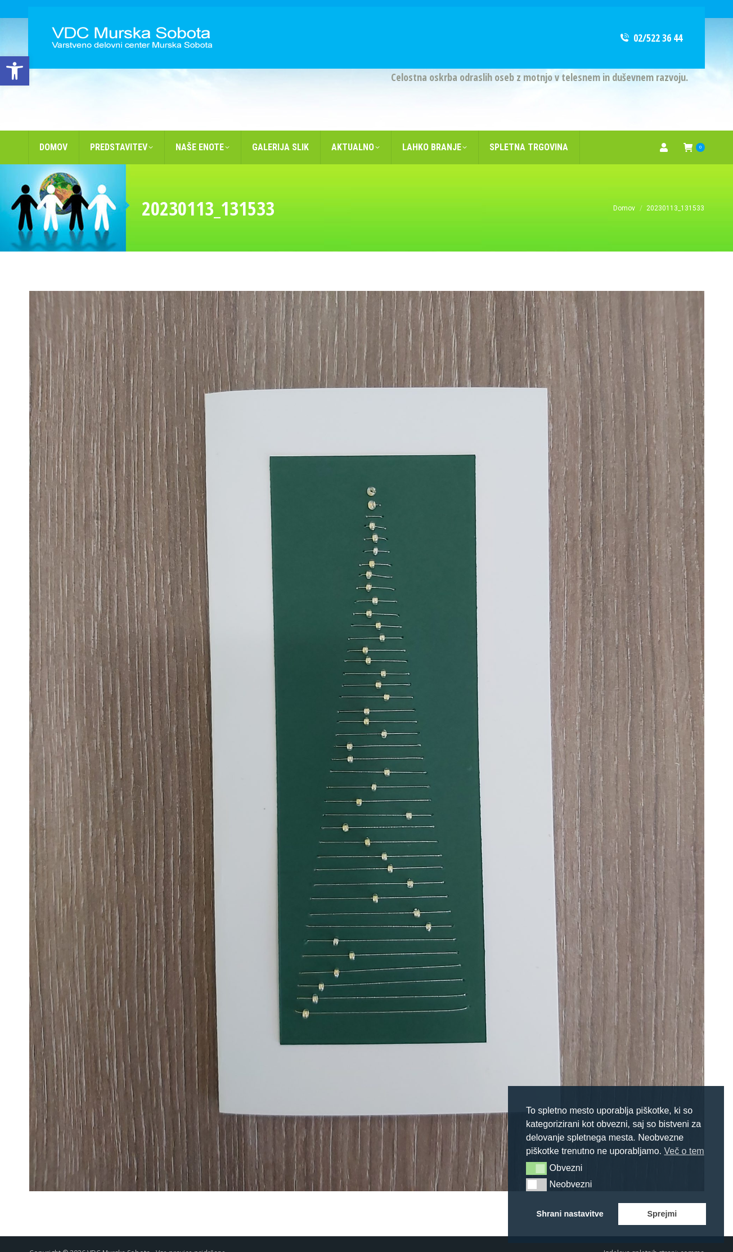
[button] (536, 1168)
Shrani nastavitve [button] (570, 1213)
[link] (14, 71)
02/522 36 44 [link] (650, 20)
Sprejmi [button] (662, 1213)
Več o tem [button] (684, 1151)
